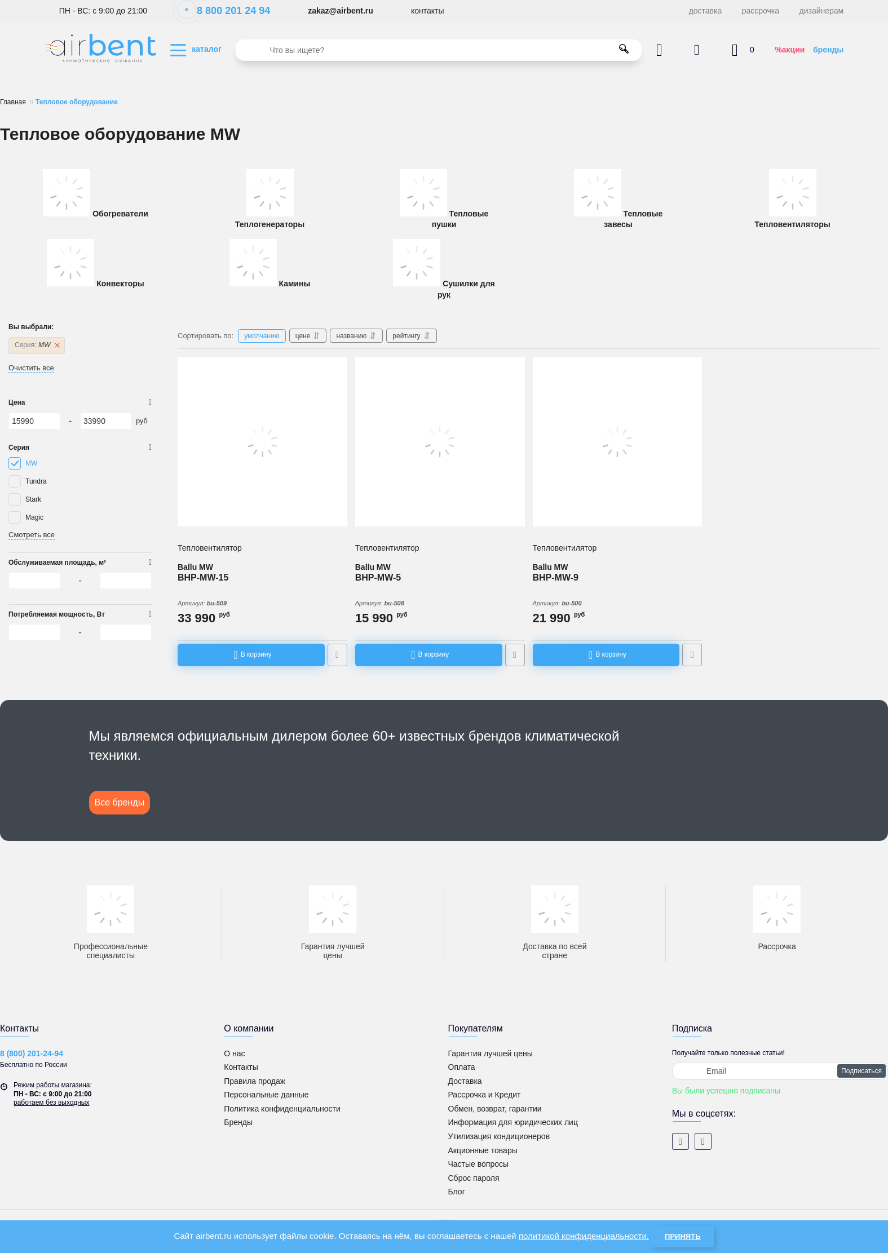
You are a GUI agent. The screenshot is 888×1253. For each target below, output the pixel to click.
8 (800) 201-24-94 (31, 1053)
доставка (705, 10)
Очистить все (31, 368)
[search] (439, 50)
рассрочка (760, 10)
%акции (790, 49)
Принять (682, 1236)
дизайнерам (821, 10)
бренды (828, 49)
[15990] (34, 421)
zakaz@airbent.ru (340, 10)
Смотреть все (31, 534)
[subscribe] (780, 1071)
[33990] (106, 421)
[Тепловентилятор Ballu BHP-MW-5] (440, 441)
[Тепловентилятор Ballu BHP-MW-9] (618, 441)
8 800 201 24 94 (227, 10)
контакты (427, 10)
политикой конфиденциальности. (584, 1236)
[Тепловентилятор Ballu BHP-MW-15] (262, 441)
